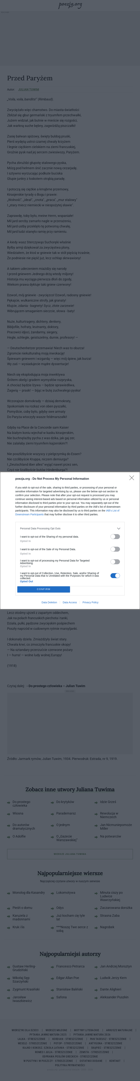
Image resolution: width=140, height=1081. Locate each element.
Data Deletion (49, 602)
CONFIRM (43, 589)
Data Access (70, 602)
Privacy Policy (90, 602)
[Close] (132, 479)
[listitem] (70, 528)
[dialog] (70, 540)
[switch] (115, 536)
